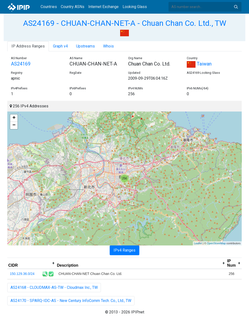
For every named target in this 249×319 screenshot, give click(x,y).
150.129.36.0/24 (22, 274)
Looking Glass (135, 6)
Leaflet (198, 243)
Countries (49, 6)
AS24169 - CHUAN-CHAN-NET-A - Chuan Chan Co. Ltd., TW (124, 23)
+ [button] (14, 118)
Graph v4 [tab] (60, 46)
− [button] (14, 125)
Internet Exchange (103, 6)
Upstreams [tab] (85, 46)
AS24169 (20, 64)
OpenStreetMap (216, 243)
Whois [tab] (108, 46)
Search (236, 6)
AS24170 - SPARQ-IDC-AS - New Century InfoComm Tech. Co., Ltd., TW (70, 300)
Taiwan (199, 64)
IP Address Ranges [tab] (28, 46)
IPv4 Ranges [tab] (124, 250)
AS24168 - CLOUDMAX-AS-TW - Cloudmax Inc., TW (54, 287)
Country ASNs (72, 6)
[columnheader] (31, 263)
